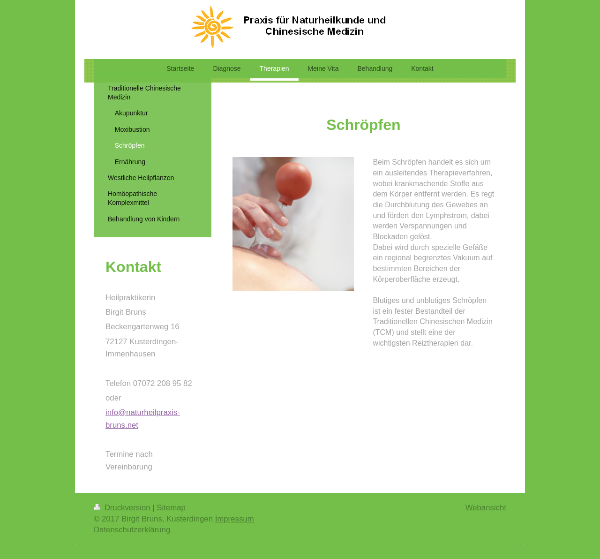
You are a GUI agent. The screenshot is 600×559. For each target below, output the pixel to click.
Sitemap (171, 507)
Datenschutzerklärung (132, 529)
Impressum (234, 518)
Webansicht (485, 507)
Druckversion (123, 507)
